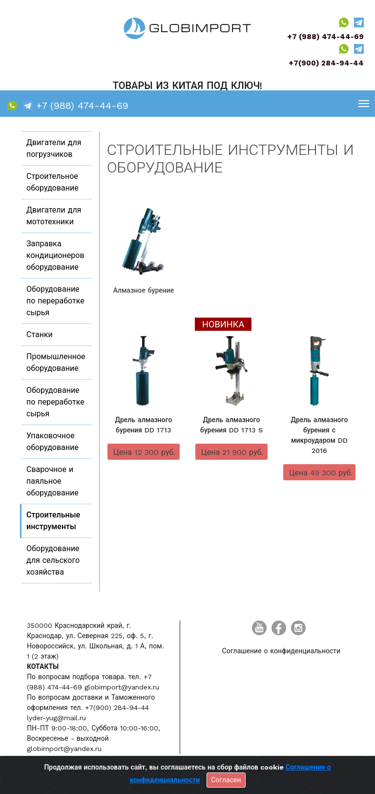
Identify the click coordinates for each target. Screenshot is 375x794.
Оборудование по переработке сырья (55, 300)
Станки (39, 334)
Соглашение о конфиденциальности (281, 651)
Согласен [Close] (226, 780)
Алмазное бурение (143, 290)
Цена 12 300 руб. (144, 452)
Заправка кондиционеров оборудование (55, 255)
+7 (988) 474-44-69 (325, 36)
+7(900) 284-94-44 (326, 63)
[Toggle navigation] (364, 103)
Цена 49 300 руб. (321, 472)
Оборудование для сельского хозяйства (53, 560)
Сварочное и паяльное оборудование (52, 481)
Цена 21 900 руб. (232, 452)
